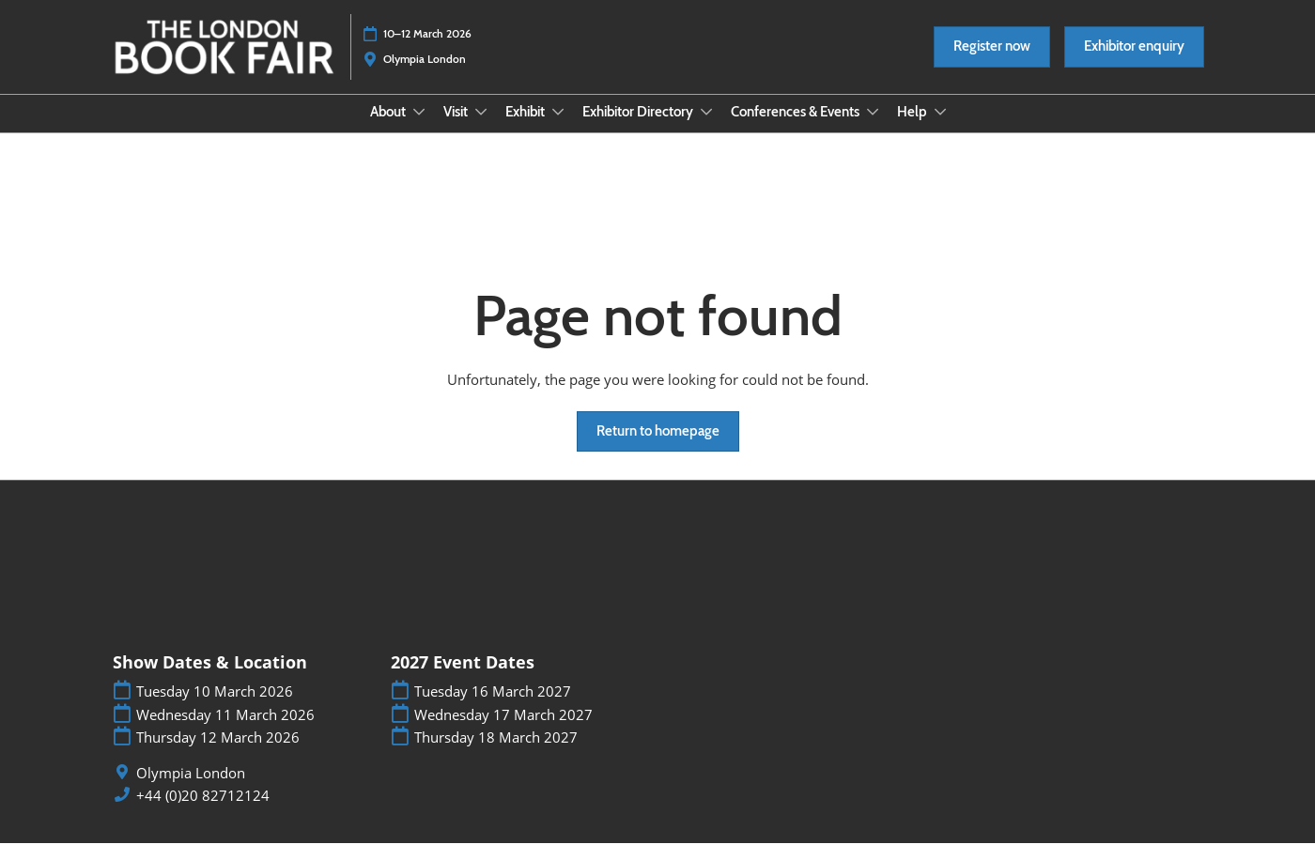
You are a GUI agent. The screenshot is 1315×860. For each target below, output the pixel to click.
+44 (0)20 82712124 (203, 813)
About (389, 129)
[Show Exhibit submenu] (558, 129)
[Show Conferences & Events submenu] (872, 129)
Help (913, 129)
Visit (457, 129)
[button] (992, 64)
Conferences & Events (796, 129)
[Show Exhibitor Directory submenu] (706, 129)
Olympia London (190, 790)
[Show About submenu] (419, 129)
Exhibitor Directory (639, 129)
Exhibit (526, 129)
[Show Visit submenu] (481, 129)
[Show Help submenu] (940, 129)
